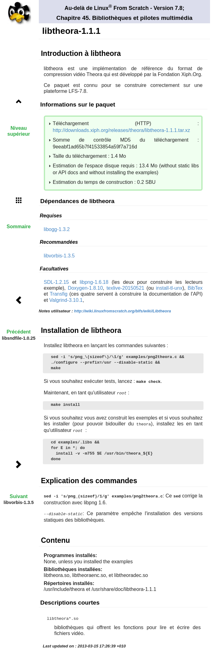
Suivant (19, 496)
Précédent (18, 331)
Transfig (58, 294)
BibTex (195, 288)
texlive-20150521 (125, 288)
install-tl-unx (169, 288)
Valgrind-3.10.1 (66, 300)
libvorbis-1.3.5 (59, 255)
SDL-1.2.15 (56, 282)
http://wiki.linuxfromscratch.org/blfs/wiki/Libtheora (122, 311)
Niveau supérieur (18, 131)
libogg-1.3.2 (57, 229)
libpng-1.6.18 (94, 282)
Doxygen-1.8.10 (85, 288)
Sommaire (18, 226)
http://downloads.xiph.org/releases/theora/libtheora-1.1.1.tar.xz (121, 130)
